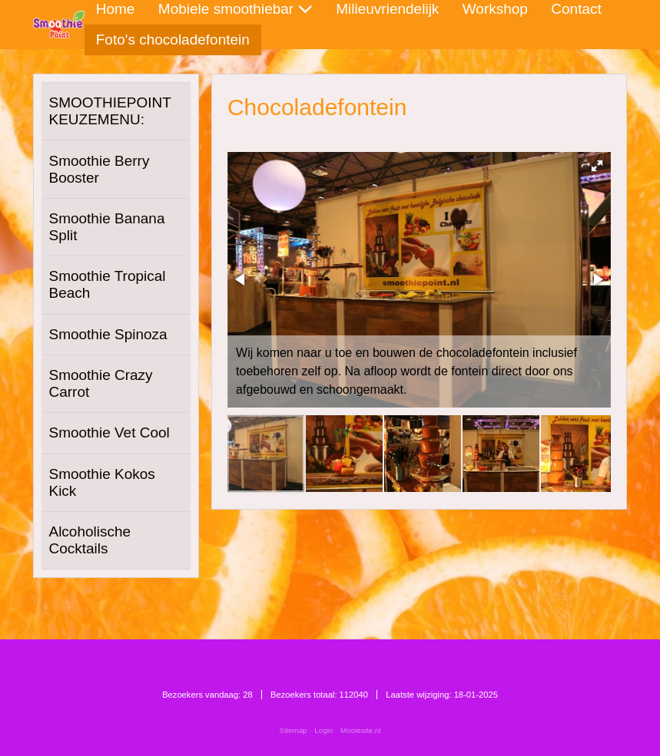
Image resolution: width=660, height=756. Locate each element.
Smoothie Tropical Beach (106, 284)
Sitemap (293, 730)
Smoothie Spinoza (107, 334)
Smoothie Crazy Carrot (100, 383)
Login (323, 730)
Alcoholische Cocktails (89, 539)
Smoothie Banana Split (106, 226)
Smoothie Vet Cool (108, 432)
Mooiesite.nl (360, 730)
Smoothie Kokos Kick (101, 482)
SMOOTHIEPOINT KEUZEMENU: (109, 110)
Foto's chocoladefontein (173, 39)
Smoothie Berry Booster (98, 169)
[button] (597, 166)
